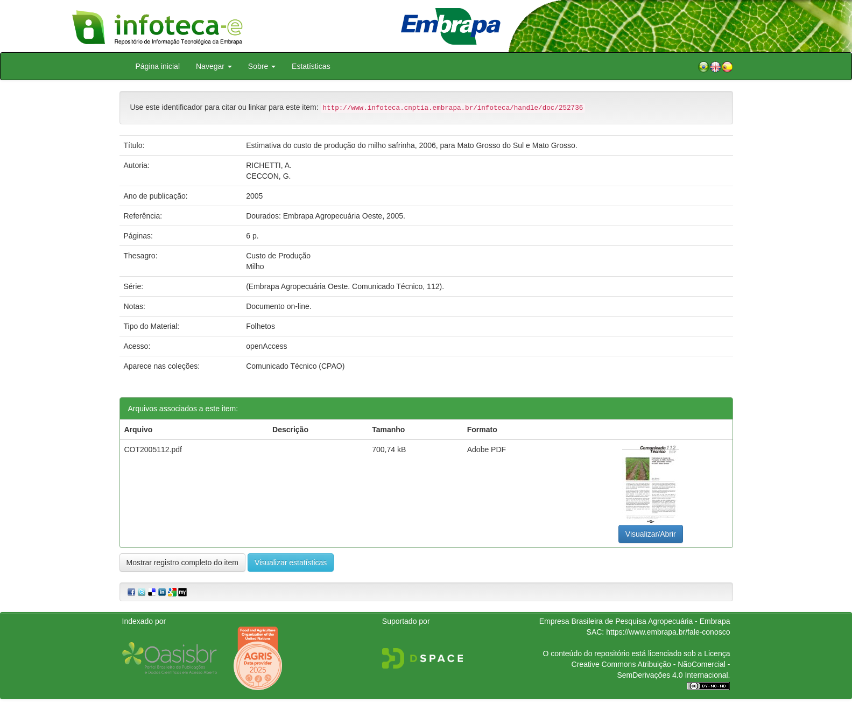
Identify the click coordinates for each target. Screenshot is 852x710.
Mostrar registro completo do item (182, 562)
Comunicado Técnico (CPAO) (295, 366)
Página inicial (158, 66)
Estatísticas (311, 66)
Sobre (262, 66)
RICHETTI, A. (269, 165)
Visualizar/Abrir (650, 534)
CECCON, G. (268, 176)
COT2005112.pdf (153, 449)
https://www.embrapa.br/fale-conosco (668, 632)
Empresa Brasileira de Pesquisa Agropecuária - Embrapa (634, 621)
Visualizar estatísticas (291, 562)
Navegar (214, 66)
